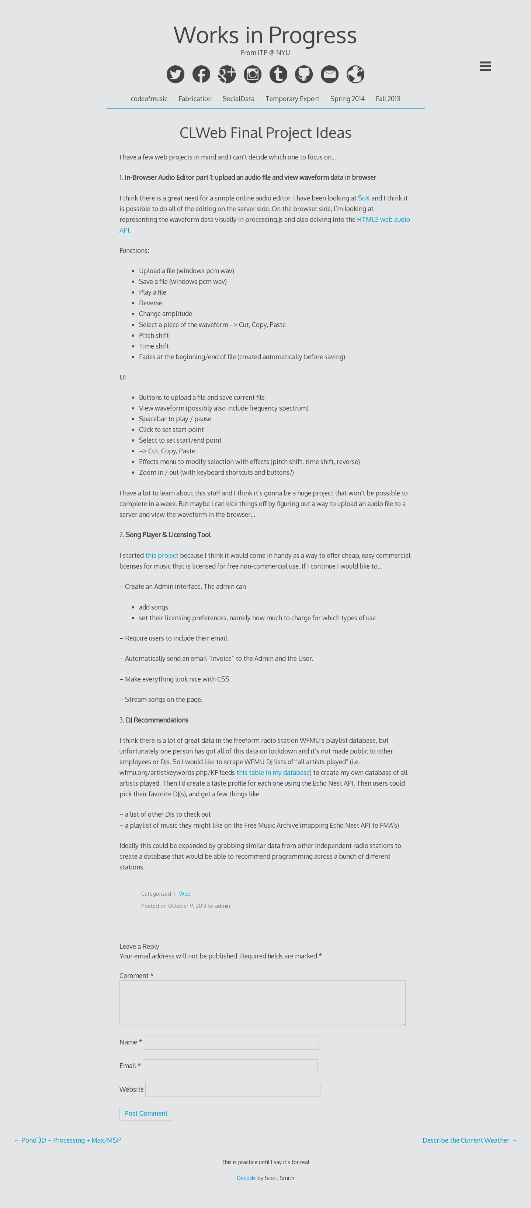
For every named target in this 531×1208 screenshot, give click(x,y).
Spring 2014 (347, 99)
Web (185, 893)
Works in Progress (265, 34)
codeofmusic (149, 99)
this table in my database (273, 772)
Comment (136, 975)
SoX (364, 198)
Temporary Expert (292, 99)
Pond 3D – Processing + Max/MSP (67, 1140)
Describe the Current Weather (470, 1140)
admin (222, 906)
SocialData (238, 99)
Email (130, 1065)
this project (161, 555)
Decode (246, 1178)
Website (131, 1089)
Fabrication (195, 99)
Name (130, 1042)
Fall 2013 (388, 99)
